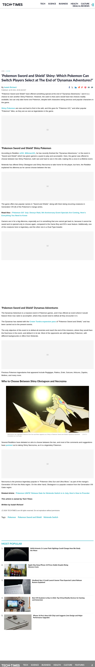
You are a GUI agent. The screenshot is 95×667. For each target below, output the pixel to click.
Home (2, 71)
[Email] (88, 87)
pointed (9, 445)
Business (63, 4)
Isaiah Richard (10, 87)
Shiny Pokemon (8, 108)
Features (79, 665)
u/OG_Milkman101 (27, 153)
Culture (85, 4)
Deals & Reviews (81, 6)
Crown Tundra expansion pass (43, 322)
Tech (42, 4)
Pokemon (12, 517)
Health (74, 4)
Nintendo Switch (50, 517)
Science (52, 4)
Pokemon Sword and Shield (30, 517)
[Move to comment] (92, 87)
